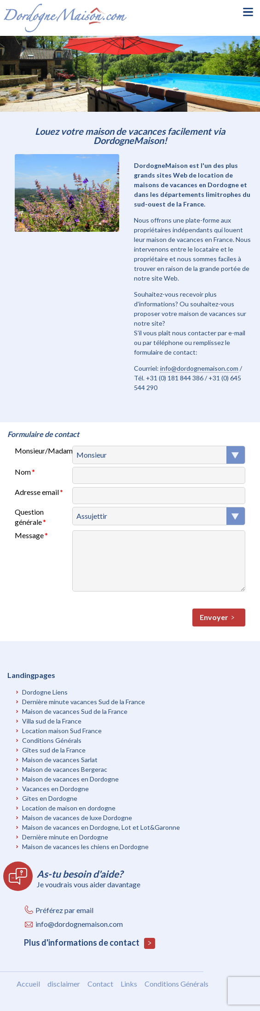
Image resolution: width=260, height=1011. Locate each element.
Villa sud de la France (51, 721)
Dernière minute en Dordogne (65, 837)
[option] (130, 74)
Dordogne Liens (45, 692)
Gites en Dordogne (49, 798)
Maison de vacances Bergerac (64, 769)
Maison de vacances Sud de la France (74, 711)
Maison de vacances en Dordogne (70, 779)
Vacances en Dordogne (55, 789)
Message (29, 535)
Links (129, 983)
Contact (100, 983)
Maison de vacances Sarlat (60, 760)
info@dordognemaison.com (199, 368)
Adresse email (37, 492)
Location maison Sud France (62, 731)
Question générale (29, 516)
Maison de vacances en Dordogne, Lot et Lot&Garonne (101, 827)
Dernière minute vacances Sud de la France (83, 702)
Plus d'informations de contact (89, 943)
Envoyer (219, 618)
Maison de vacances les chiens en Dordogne (85, 846)
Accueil (28, 983)
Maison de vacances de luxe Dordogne (77, 817)
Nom (23, 471)
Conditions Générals (51, 740)
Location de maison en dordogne (69, 808)
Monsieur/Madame (43, 450)
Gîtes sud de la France (54, 750)
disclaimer (63, 983)
